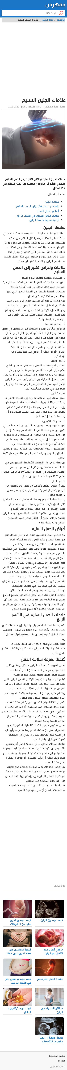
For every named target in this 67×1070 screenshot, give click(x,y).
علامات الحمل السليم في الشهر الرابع (38, 215)
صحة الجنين (47, 20)
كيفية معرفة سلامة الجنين (44, 220)
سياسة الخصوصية (56, 1056)
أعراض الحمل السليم (48, 211)
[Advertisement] (33, 61)
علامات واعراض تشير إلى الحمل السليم (37, 206)
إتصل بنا (61, 1061)
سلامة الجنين (52, 201)
